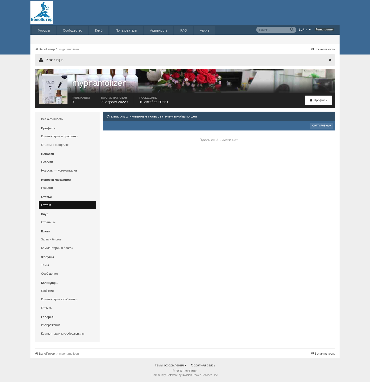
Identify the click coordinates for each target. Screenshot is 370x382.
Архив (204, 30)
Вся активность (52, 119)
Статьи (46, 205)
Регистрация (324, 29)
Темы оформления (171, 365)
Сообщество (72, 30)
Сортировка (321, 125)
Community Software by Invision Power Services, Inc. (185, 375)
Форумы (44, 30)
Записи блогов (51, 239)
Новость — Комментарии (59, 170)
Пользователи (126, 30)
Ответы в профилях (55, 145)
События (47, 291)
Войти (305, 29)
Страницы (48, 222)
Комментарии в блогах (57, 248)
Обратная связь (203, 365)
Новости (47, 162)
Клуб (99, 30)
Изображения (50, 325)
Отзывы (46, 308)
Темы (45, 265)
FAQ (183, 30)
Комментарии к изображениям (62, 333)
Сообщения (49, 273)
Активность (159, 30)
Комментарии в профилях (59, 136)
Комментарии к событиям (59, 299)
